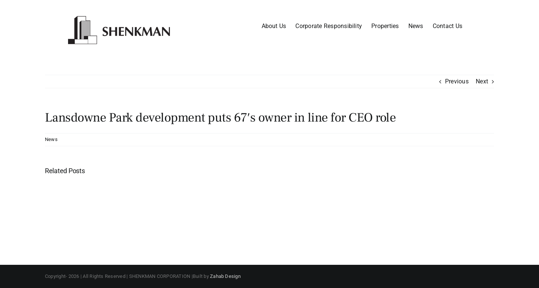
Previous (457, 81)
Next (482, 81)
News (51, 139)
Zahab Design (225, 276)
